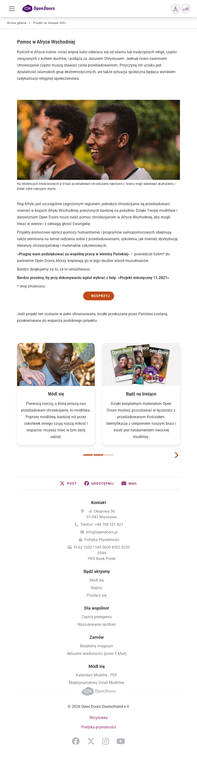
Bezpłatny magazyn (96, 646)
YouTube (121, 741)
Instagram (105, 741)
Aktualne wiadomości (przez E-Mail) (97, 653)
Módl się (56, 393)
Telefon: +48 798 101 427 (101, 524)
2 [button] (98, 455)
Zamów (97, 637)
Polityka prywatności (98, 727)
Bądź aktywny (97, 571)
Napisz (97, 587)
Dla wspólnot (96, 608)
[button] (68, 483)
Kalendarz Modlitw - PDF (96, 675)
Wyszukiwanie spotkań (96, 624)
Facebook (75, 741)
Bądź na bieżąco (141, 393)
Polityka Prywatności (101, 539)
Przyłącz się (97, 595)
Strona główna (17, 23)
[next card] (176, 454)
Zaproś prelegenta (96, 617)
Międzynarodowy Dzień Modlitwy (96, 682)
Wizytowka (99, 717)
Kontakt (98, 502)
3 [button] (109, 455)
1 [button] (88, 455)
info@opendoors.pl (102, 532)
